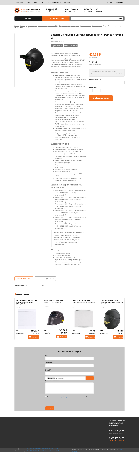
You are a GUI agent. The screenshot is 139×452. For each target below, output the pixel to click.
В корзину (35, 337)
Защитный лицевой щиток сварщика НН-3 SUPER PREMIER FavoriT (112, 302)
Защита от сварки (86, 26)
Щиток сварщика (97, 26)
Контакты (67, 2)
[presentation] (60, 402)
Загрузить (89, 378)
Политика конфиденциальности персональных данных (42, 448)
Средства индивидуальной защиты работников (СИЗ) (42, 26)
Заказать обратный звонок (116, 440)
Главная (16, 26)
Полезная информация (54, 2)
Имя (47, 355)
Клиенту (28, 2)
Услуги (35, 2)
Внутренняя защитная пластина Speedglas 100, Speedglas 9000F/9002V (26, 302)
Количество (93, 88)
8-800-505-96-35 (52, 9)
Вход (110, 2)
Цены (42, 2)
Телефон (49, 362)
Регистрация (119, 2)
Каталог (32, 18)
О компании (19, 2)
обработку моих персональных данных (73, 397)
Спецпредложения (57, 18)
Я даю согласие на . (66, 397)
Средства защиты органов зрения (69, 26)
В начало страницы (116, 420)
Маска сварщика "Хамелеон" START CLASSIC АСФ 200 (53, 301)
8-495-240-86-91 (73, 9)
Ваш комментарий (52, 381)
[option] (31, 60)
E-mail (48, 370)
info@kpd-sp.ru (52, 11)
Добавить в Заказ (101, 98)
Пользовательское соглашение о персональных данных (43, 450)
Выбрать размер (95, 79)
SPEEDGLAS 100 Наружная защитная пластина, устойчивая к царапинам (83, 302)
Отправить (50, 408)
